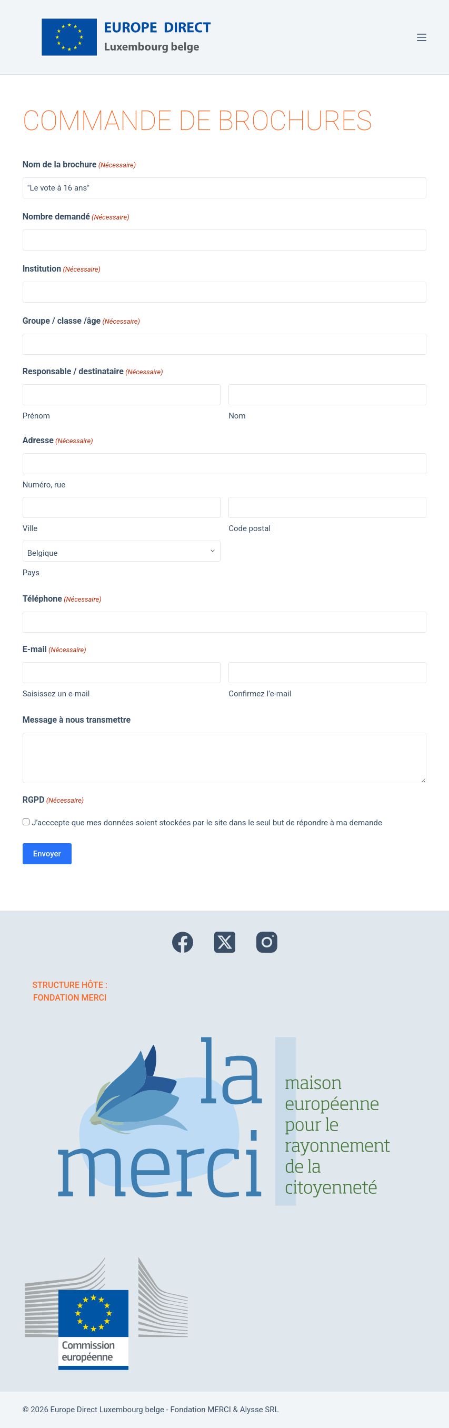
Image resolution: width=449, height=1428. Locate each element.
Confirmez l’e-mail (259, 693)
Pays (31, 572)
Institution (62, 269)
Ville (30, 528)
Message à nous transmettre (77, 720)
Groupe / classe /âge (81, 321)
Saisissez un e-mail (56, 693)
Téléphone (62, 599)
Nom (236, 416)
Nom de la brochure (79, 165)
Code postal (249, 528)
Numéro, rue (44, 485)
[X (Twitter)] (224, 942)
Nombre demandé (76, 217)
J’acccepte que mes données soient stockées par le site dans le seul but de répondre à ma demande (207, 822)
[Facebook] (182, 942)
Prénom (36, 416)
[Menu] (421, 37)
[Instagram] (266, 942)
